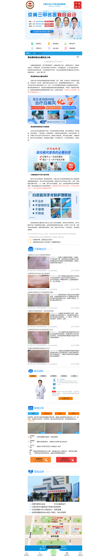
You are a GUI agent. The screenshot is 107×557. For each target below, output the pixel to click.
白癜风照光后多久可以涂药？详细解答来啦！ (47, 242)
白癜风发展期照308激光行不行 (39, 348)
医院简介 (39, 43)
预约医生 (66, 554)
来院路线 (55, 43)
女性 (60, 413)
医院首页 (26, 554)
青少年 (47, 413)
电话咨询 (40, 554)
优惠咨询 (80, 554)
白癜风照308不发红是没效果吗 (39, 274)
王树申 (33, 376)
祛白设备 (56, 48)
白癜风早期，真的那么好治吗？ (43, 239)
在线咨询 (53, 552)
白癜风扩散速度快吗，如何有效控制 (41, 311)
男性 (73, 413)
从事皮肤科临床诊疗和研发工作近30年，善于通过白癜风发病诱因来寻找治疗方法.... (67, 382)
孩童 (33, 413)
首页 (31, 53)
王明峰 (53, 376)
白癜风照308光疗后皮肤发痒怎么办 (40, 330)
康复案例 (72, 48)
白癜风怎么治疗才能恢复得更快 (39, 255)
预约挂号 (72, 43)
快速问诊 (65, 398)
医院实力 (39, 48)
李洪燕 (64, 376)
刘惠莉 (43, 376)
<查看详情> (31, 421)
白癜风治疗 (38, 53)
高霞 (74, 376)
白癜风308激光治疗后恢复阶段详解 (40, 292)
